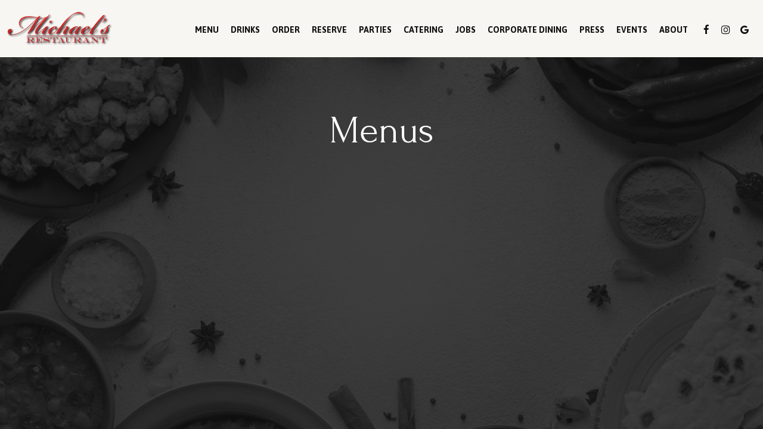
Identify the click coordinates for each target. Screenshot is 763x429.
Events (631, 30)
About (673, 30)
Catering (423, 30)
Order (286, 30)
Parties (375, 30)
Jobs (465, 30)
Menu (207, 30)
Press (591, 30)
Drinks (245, 30)
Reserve (329, 30)
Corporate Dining (527, 30)
